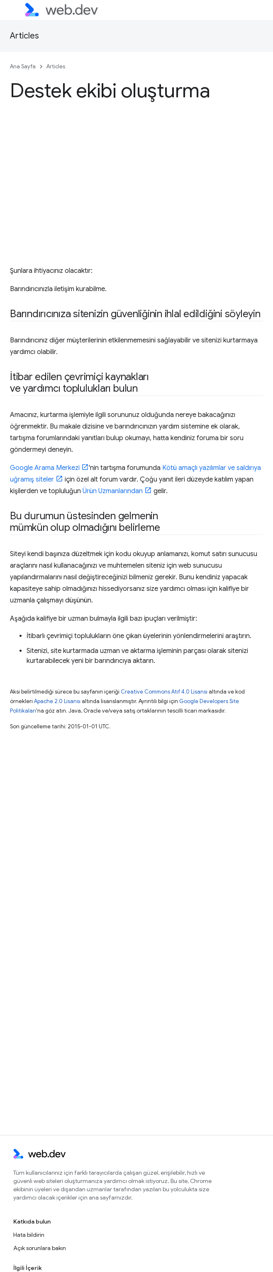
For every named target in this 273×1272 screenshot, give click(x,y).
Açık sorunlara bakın (39, 1248)
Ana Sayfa (23, 66)
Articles (24, 36)
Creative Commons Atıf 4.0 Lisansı (164, 691)
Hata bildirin (28, 1234)
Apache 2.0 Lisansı (57, 701)
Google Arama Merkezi (45, 468)
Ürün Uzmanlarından (113, 491)
